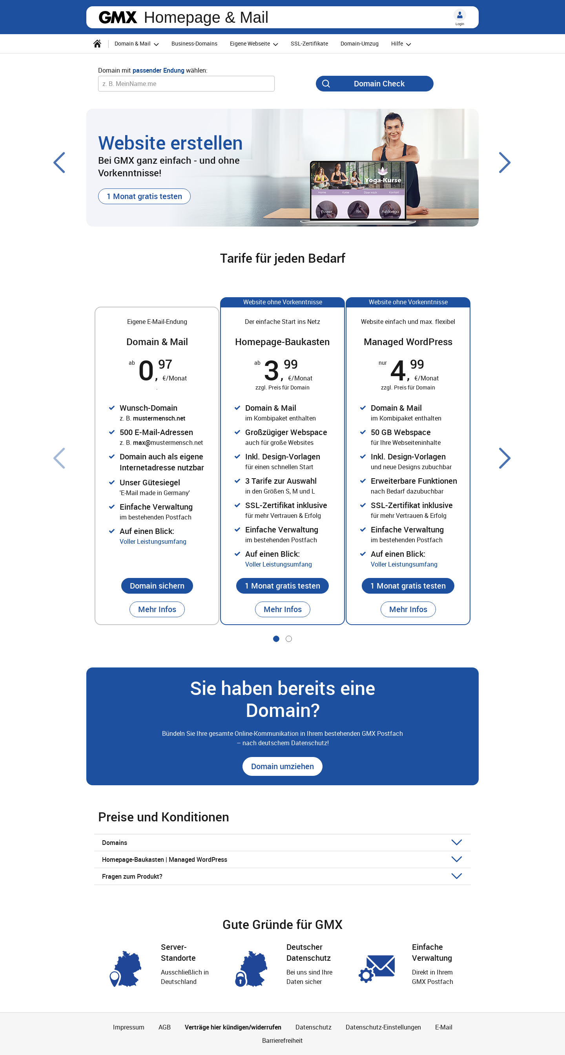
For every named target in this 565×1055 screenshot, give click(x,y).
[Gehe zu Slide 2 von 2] (289, 639)
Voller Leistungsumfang (153, 541)
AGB (165, 1027)
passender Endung (158, 70)
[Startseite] (97, 43)
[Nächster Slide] (505, 162)
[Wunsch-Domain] (186, 83)
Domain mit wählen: (153, 70)
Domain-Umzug (360, 43)
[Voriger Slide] (59, 162)
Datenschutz (313, 1027)
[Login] (460, 15)
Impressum (128, 1027)
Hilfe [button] (402, 44)
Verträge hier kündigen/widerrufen (233, 1027)
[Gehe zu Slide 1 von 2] (276, 639)
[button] (144, 196)
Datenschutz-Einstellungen (383, 1027)
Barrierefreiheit (282, 1040)
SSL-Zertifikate (309, 43)
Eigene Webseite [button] (255, 44)
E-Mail (443, 1027)
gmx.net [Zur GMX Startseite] (118, 17)
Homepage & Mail (206, 17)
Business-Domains (194, 43)
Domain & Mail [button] (138, 44)
